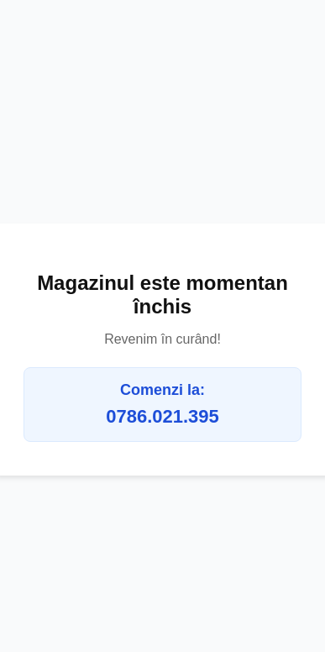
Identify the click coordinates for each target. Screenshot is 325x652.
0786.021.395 (162, 416)
